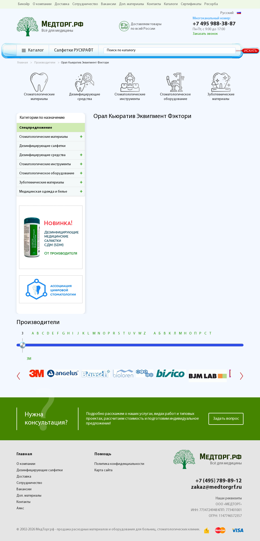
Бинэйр (24, 4)
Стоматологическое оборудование (175, 86)
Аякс (20, 508)
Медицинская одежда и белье (43, 192)
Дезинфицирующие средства (84, 86)
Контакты (154, 4)
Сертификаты (191, 4)
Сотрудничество (85, 4)
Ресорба (211, 4)
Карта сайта (103, 470)
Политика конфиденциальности (119, 464)
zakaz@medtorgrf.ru (216, 487)
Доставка (62, 4)
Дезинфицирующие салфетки (42, 146)
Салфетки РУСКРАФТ (73, 50)
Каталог (36, 50)
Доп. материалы (131, 4)
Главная (24, 454)
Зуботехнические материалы (220, 86)
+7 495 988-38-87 (214, 24)
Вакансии (108, 4)
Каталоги (171, 4)
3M (29, 359)
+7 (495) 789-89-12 (219, 481)
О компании (42, 4)
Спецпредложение (35, 128)
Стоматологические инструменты (130, 86)
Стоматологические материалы (39, 86)
